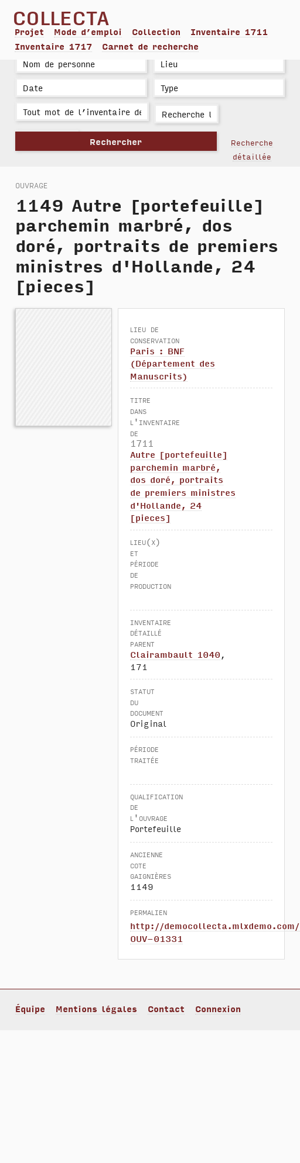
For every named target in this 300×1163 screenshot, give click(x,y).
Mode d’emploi (88, 31)
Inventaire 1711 (229, 31)
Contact (166, 1008)
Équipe (30, 1008)
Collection (156, 31)
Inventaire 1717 (53, 46)
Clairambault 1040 (175, 654)
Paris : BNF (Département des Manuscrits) (172, 363)
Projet (29, 31)
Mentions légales (96, 1008)
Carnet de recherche (150, 46)
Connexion (218, 1008)
